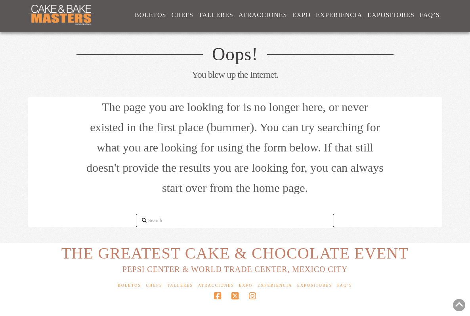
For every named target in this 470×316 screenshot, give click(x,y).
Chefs (154, 285)
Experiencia (275, 285)
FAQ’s (344, 285)
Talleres (180, 285)
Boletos (129, 285)
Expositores (314, 285)
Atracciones (216, 285)
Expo (245, 285)
